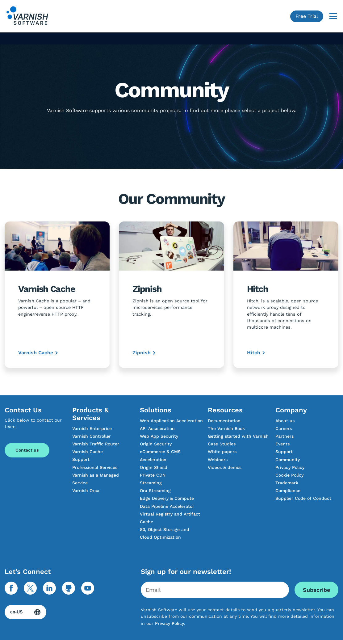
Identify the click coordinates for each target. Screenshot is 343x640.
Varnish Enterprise (92, 428)
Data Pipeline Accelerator (167, 506)
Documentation (224, 420)
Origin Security (156, 443)
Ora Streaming (155, 490)
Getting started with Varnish (238, 436)
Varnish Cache (35, 353)
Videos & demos (224, 467)
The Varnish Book (226, 428)
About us (285, 420)
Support (81, 459)
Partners (284, 436)
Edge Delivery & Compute (167, 498)
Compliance (287, 490)
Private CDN (152, 475)
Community (287, 459)
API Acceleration (157, 428)
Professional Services (94, 467)
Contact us (27, 450)
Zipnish (141, 353)
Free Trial (306, 16)
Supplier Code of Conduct (303, 498)
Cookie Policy (289, 475)
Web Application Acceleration (171, 420)
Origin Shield (153, 467)
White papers (222, 451)
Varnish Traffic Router (95, 443)
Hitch (253, 353)
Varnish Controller (91, 436)
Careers (283, 428)
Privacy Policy (289, 467)
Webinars (218, 459)
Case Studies (222, 443)
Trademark (286, 482)
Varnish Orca (85, 490)
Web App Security (159, 436)
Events (282, 443)
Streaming (151, 482)
